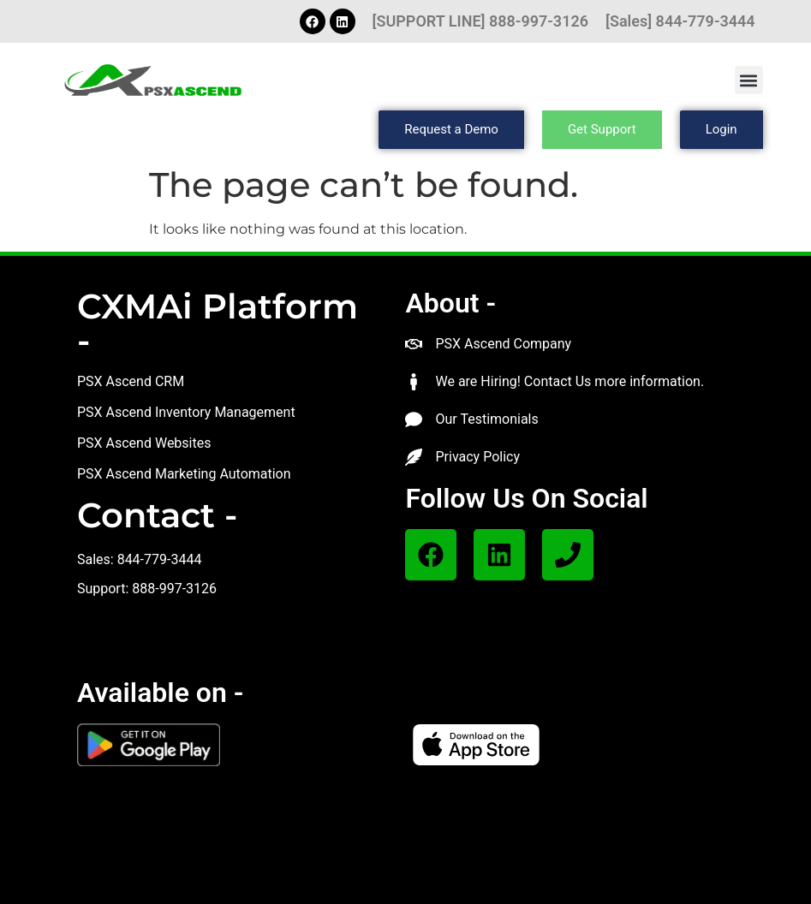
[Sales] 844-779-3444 (680, 21)
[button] (749, 80)
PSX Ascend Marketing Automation (184, 474)
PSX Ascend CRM (130, 381)
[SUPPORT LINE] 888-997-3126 (480, 21)
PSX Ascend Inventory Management (186, 412)
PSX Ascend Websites (144, 443)
